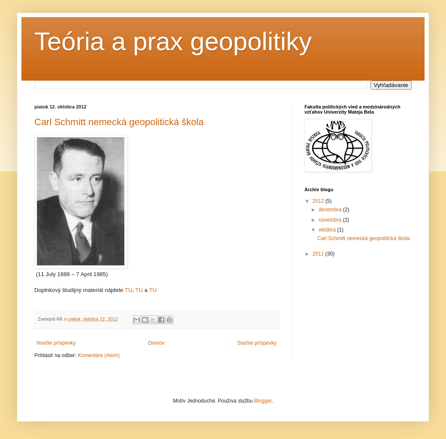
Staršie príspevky (257, 343)
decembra (331, 210)
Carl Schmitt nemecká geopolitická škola (119, 122)
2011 (319, 254)
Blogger (263, 401)
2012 (319, 201)
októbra (328, 230)
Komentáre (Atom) (99, 355)
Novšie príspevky (55, 343)
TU (129, 290)
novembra (331, 220)
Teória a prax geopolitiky (173, 41)
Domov (156, 343)
